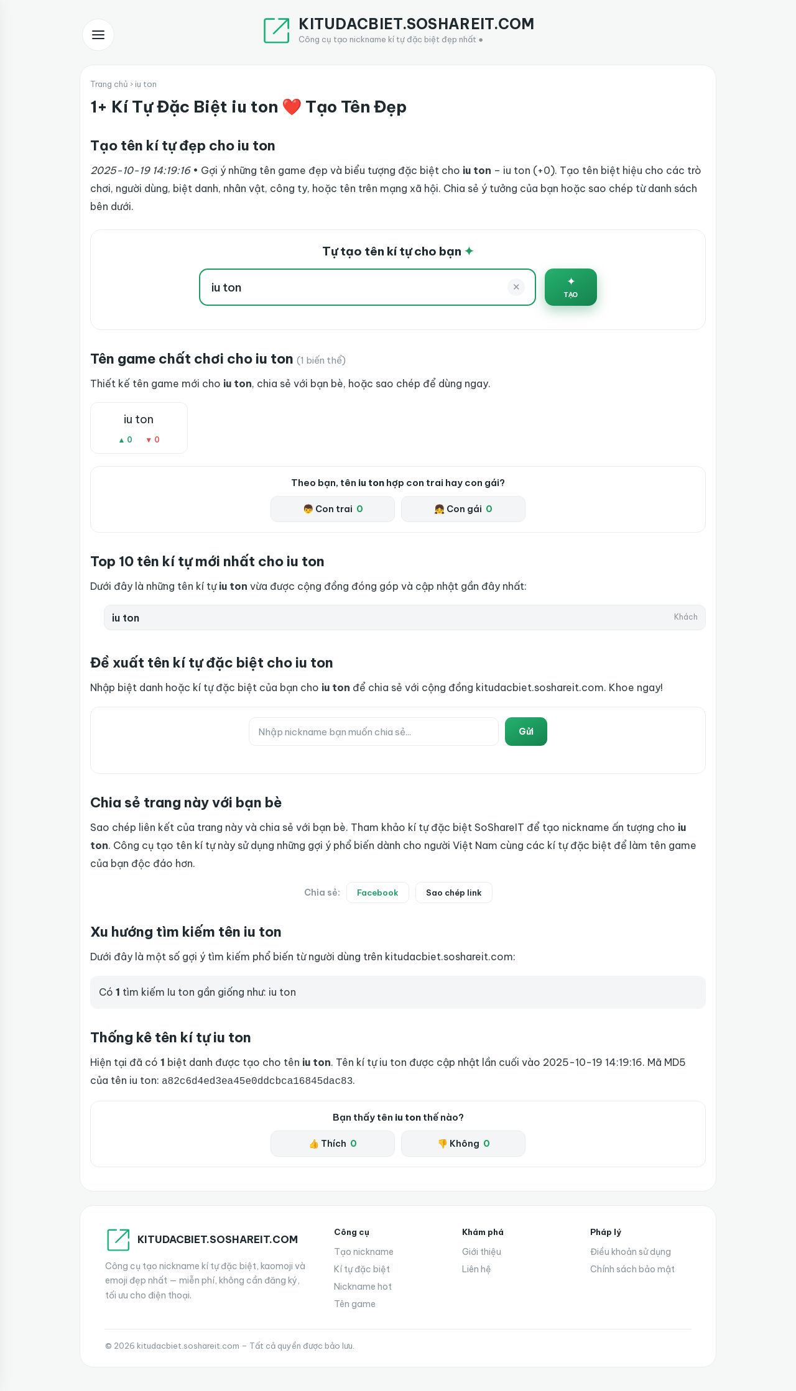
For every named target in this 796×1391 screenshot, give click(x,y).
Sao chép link (454, 892)
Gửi (526, 731)
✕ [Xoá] (516, 287)
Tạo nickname (364, 1250)
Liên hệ (476, 1268)
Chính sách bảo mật (632, 1268)
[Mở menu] (98, 35)
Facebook (378, 892)
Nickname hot (363, 1285)
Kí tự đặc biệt (362, 1268)
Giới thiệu (481, 1250)
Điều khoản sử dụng (630, 1250)
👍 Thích (332, 1142)
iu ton (139, 419)
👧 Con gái (463, 509)
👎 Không (463, 1142)
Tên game (355, 1302)
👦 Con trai (333, 509)
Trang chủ (109, 84)
